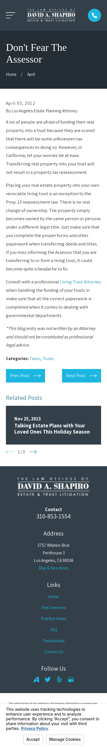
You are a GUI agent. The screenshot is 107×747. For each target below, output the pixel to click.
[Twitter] (48, 679)
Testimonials (53, 640)
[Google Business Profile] (71, 679)
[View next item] (33, 452)
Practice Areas (53, 618)
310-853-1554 (53, 516)
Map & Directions (53, 568)
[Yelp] (59, 679)
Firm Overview (53, 607)
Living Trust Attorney (80, 282)
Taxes (35, 358)
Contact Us (53, 651)
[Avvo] (36, 679)
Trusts (48, 358)
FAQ (53, 629)
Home (53, 596)
